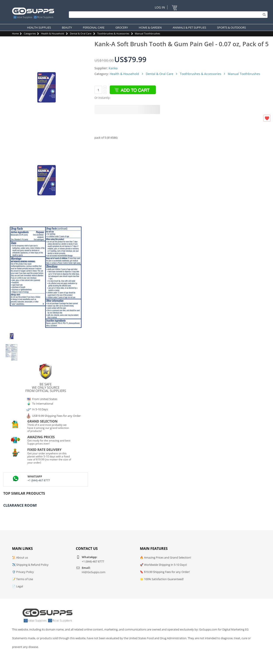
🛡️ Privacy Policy (23, 572)
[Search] (167, 14)
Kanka (113, 68)
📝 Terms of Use (22, 579)
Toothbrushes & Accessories (113, 33)
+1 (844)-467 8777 (39, 480)
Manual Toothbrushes (147, 33)
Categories (30, 33)
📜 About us (20, 557)
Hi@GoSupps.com (93, 572)
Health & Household (52, 33)
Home (15, 33)
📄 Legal (17, 586)
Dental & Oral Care (80, 33)
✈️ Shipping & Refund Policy (30, 565)
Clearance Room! (20, 505)
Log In (160, 7)
